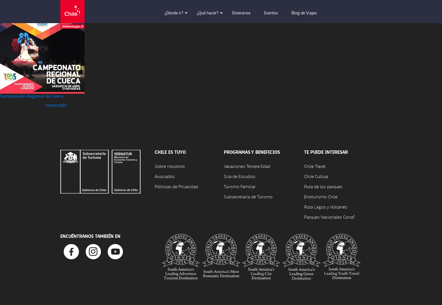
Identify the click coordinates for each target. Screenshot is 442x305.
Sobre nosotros (170, 166)
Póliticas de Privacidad (176, 186)
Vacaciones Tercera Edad (247, 166)
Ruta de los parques (323, 186)
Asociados (165, 176)
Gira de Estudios (239, 176)
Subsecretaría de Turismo (248, 196)
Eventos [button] (275, 12)
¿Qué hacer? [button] (211, 12)
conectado (55, 105)
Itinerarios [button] (245, 12)
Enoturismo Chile (320, 196)
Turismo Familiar (240, 186)
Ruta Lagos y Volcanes (325, 207)
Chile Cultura (316, 176)
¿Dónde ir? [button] (178, 12)
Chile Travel (315, 166)
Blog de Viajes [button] (308, 12)
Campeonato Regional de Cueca (31, 96)
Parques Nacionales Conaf (329, 217)
